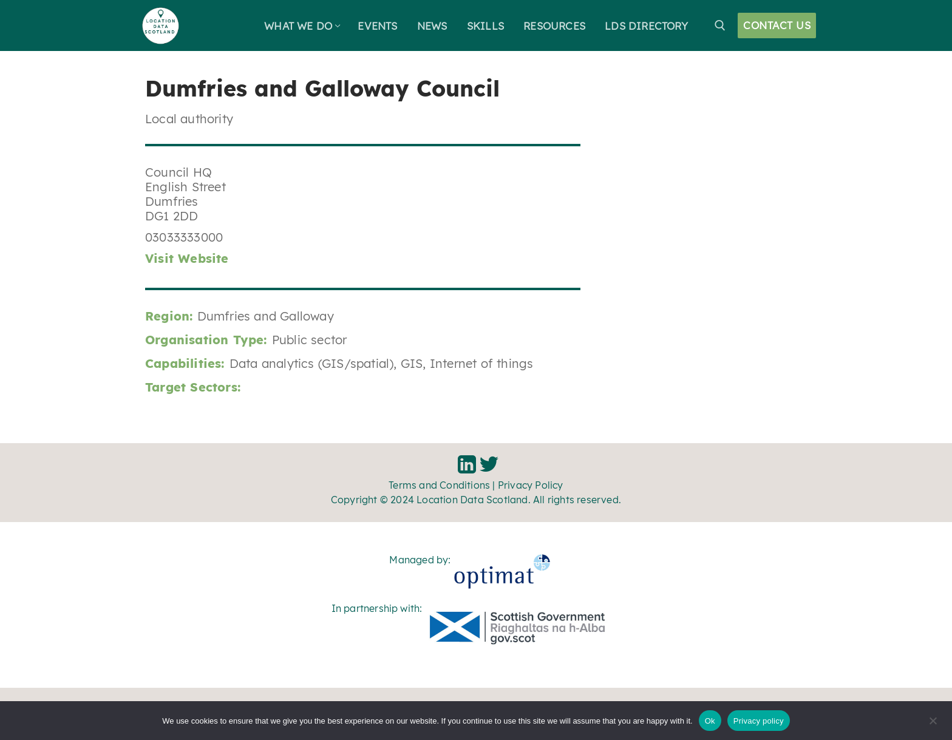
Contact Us (777, 25)
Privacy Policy (530, 485)
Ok (710, 720)
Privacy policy (758, 720)
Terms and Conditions (439, 485)
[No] (932, 725)
